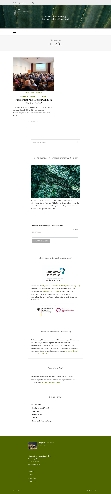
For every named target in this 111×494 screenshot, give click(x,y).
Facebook (31, 471)
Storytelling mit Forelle (46, 443)
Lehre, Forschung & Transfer (40, 408)
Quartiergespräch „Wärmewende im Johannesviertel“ (33, 101)
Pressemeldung (36, 411)
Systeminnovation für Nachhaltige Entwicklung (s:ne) (61, 286)
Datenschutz (32, 478)
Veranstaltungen (38, 96)
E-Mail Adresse (37, 232)
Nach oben (92, 490)
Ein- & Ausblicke (36, 405)
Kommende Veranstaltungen (42, 421)
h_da (20, 490)
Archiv (25, 96)
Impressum (31, 481)
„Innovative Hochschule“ (50, 291)
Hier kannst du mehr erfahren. (50, 382)
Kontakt (30, 475)
